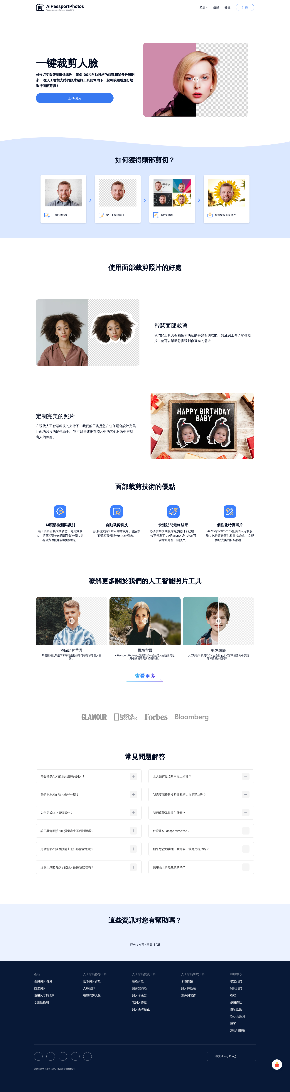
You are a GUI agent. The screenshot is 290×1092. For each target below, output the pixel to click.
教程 (233, 995)
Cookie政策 (237, 1016)
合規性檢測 (41, 1002)
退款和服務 (237, 1030)
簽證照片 (40, 988)
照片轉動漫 (188, 988)
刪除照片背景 (92, 981)
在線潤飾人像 (92, 995)
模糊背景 (138, 981)
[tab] (88, 776)
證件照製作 (188, 995)
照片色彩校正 (141, 1009)
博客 (233, 1023)
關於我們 (236, 988)
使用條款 (236, 1002)
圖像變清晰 (139, 988)
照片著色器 (139, 995)
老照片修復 (139, 1002)
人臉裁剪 (89, 988)
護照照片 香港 (43, 981)
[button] (204, 7)
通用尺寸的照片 (44, 995)
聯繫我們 (236, 981)
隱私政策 (236, 1009)
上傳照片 (74, 98)
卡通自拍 (187, 981)
